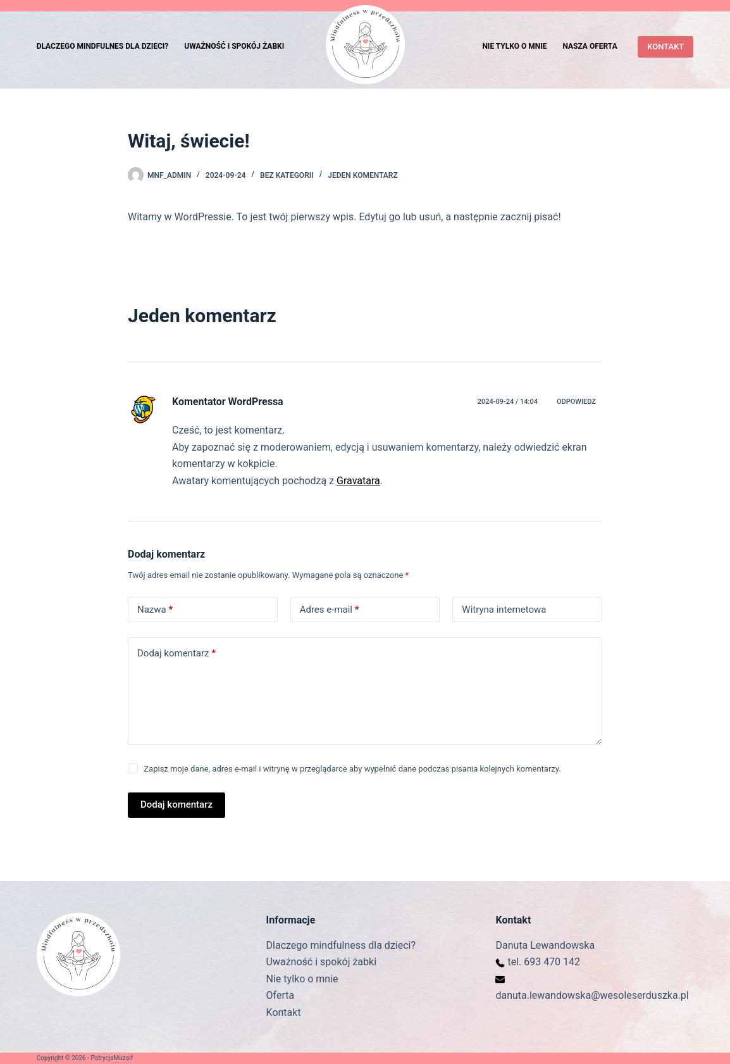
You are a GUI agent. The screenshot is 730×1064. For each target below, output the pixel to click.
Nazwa (155, 610)
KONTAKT (665, 46)
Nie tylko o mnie (302, 979)
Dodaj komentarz (176, 653)
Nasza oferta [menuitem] (589, 46)
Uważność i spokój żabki (321, 962)
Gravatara (358, 481)
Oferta (280, 995)
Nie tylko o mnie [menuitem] (514, 46)
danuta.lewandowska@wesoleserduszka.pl (591, 995)
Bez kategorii (287, 175)
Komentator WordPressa (227, 402)
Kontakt (283, 1012)
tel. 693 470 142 (543, 962)
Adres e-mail (329, 610)
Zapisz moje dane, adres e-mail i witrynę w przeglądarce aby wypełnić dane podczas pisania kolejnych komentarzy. (352, 768)
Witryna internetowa (504, 609)
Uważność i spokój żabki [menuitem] (234, 46)
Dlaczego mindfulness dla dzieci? (341, 945)
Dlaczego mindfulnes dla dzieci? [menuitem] (103, 46)
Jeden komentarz (362, 175)
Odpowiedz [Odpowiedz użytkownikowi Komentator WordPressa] (576, 401)
